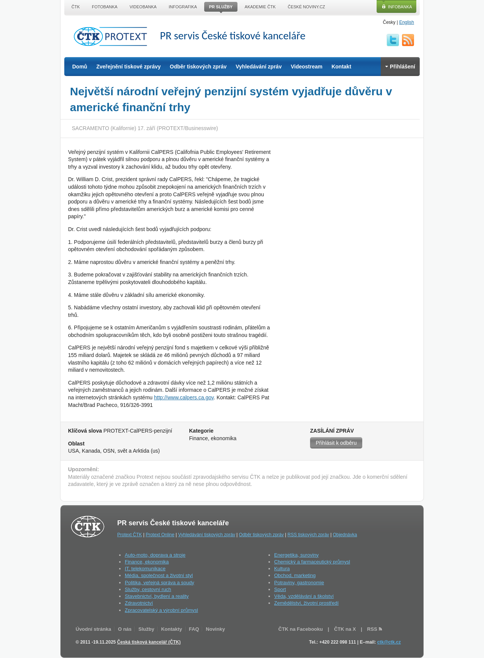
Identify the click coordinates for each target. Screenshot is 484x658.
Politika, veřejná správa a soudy (159, 582)
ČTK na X (345, 629)
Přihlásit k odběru (336, 443)
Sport (280, 589)
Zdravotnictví (139, 603)
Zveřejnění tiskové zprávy (128, 67)
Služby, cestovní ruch (148, 589)
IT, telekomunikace (145, 568)
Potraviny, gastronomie (299, 582)
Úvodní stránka (93, 629)
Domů (79, 67)
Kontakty (171, 629)
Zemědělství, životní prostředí (306, 603)
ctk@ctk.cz (389, 642)
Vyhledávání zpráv (259, 67)
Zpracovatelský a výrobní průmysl (161, 610)
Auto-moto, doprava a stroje (155, 555)
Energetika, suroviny (296, 555)
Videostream (307, 67)
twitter (393, 40)
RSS (408, 40)
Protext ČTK (129, 534)
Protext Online (160, 534)
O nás (125, 629)
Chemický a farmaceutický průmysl (312, 562)
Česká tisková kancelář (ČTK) (149, 642)
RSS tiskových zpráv (308, 534)
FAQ (194, 629)
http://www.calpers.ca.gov (184, 397)
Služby (146, 629)
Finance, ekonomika (147, 562)
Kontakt (341, 67)
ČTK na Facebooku (300, 629)
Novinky (215, 629)
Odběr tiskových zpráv (198, 67)
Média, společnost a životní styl (159, 575)
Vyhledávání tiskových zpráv (206, 534)
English (406, 22)
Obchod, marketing (295, 575)
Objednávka (345, 534)
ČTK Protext (112, 36)
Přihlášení (400, 67)
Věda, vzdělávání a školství (304, 596)
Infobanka (400, 7)
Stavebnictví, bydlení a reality (157, 596)
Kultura (282, 568)
